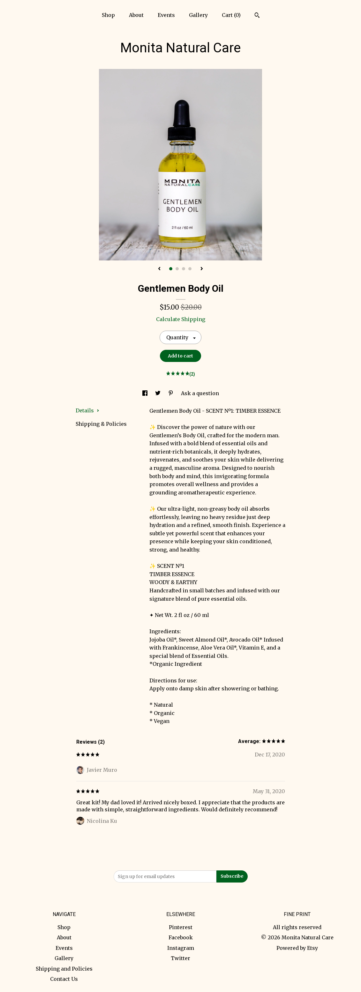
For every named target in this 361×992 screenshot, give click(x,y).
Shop (108, 15)
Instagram (180, 948)
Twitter (180, 958)
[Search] (257, 15)
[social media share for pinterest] (171, 393)
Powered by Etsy (297, 948)
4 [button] (190, 268)
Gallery (198, 15)
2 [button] (177, 268)
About (136, 15)
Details (87, 410)
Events (166, 15)
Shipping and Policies (64, 969)
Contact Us (64, 979)
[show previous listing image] (159, 269)
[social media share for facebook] (145, 393)
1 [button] (170, 268)
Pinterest (180, 927)
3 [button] (183, 268)
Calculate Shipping (180, 319)
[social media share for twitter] (158, 393)
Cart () (231, 15)
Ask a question (200, 393)
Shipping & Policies (101, 424)
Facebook (181, 937)
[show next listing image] (201, 269)
